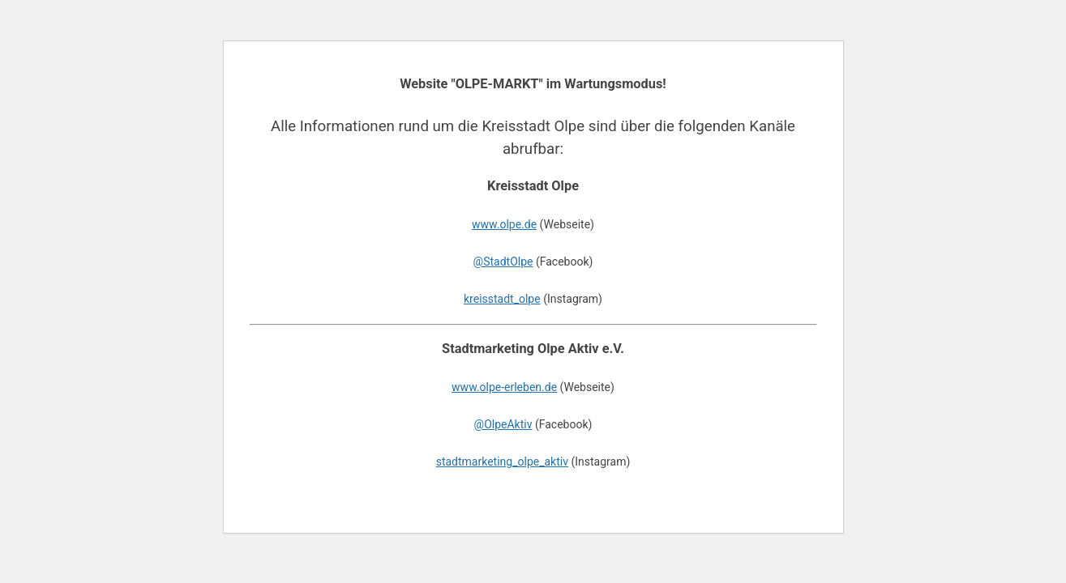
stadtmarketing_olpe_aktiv (502, 461)
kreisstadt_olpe (502, 298)
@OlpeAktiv (503, 424)
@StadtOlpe (503, 261)
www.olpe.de (504, 224)
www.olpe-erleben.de (504, 387)
